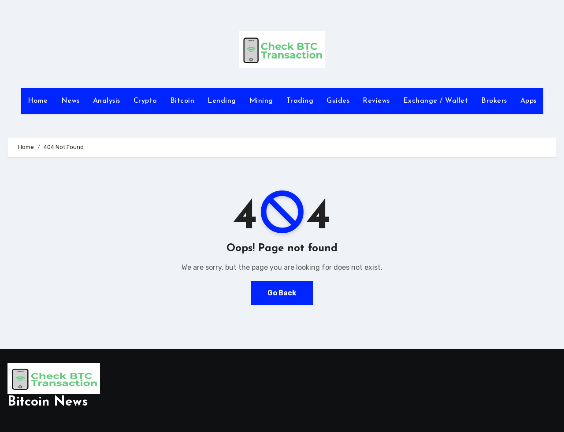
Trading (300, 100)
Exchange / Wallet (435, 100)
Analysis (106, 100)
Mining (261, 100)
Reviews (376, 100)
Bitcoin (182, 100)
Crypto (145, 100)
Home (38, 100)
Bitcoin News (47, 402)
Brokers (494, 100)
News (70, 100)
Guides (338, 100)
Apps (528, 100)
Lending (222, 100)
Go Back (282, 293)
